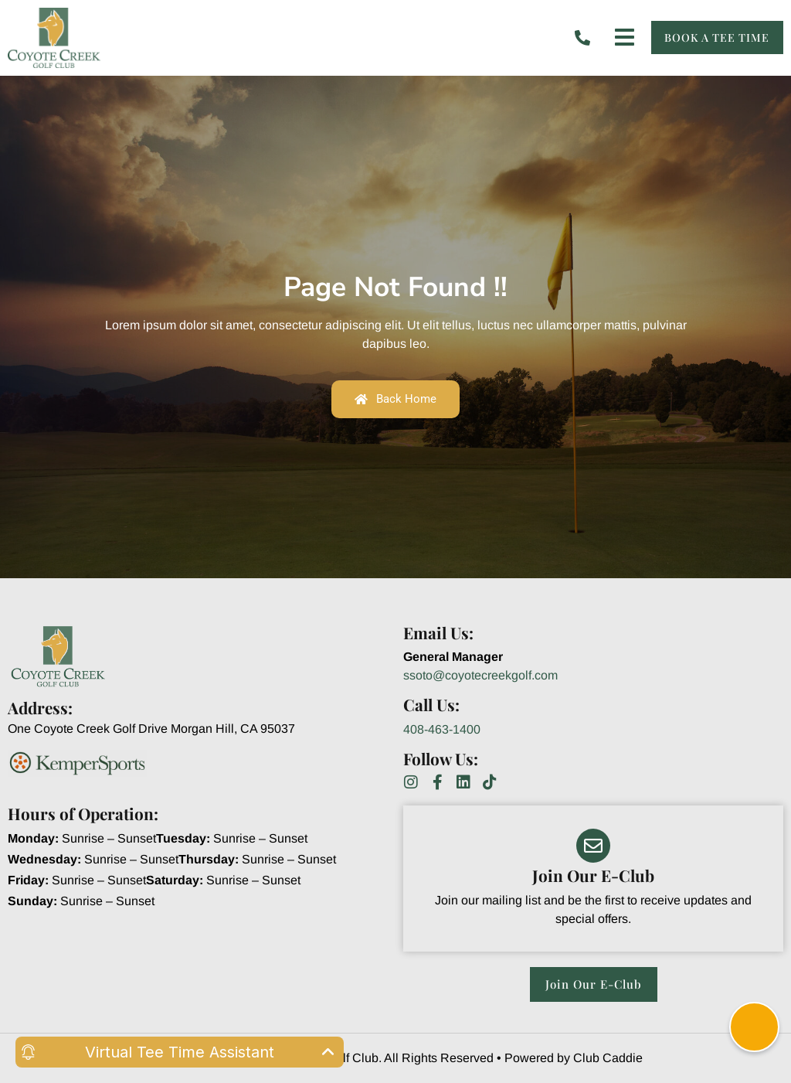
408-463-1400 (441, 729)
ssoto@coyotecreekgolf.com (480, 675)
